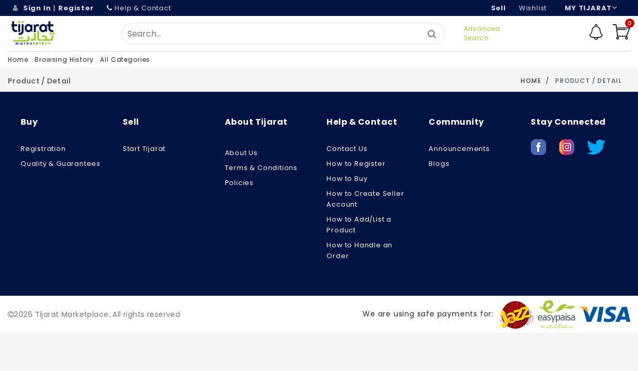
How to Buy (346, 178)
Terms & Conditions (261, 168)
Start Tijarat (144, 149)
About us (241, 153)
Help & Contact (139, 8)
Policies (239, 183)
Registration (43, 149)
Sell (498, 8)
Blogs (439, 163)
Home (18, 59)
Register (75, 8)
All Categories (125, 59)
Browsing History (64, 59)
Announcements (459, 149)
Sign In (37, 8)
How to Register (355, 163)
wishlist (533, 8)
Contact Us (346, 149)
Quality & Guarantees (61, 163)
